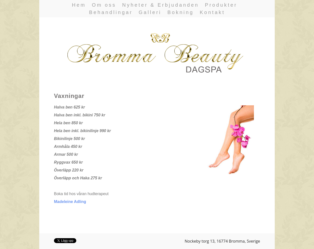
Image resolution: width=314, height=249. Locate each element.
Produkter (221, 5)
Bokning (181, 12)
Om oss (104, 5)
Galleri (150, 12)
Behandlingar (111, 12)
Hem (79, 5)
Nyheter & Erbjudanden (160, 5)
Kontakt (212, 12)
